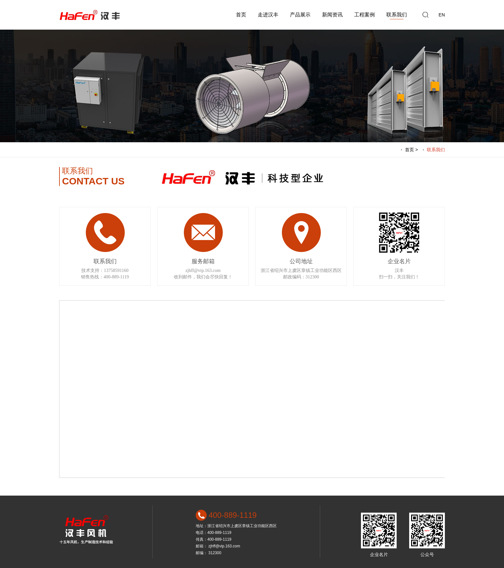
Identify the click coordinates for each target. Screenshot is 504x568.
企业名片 (399, 261)
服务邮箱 (203, 261)
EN (442, 14)
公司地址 (301, 261)
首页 (241, 14)
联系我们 (396, 14)
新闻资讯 (332, 14)
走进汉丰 (268, 14)
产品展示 (300, 14)
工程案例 (364, 14)
